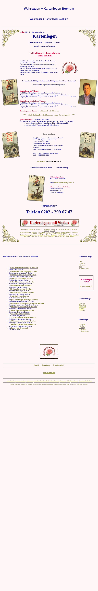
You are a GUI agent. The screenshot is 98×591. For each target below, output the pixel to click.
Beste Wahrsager (38, 382)
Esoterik (22, 235)
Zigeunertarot (58, 236)
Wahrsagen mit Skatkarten (21, 384)
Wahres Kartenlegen (20, 382)
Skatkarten (54, 235)
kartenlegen (75, 232)
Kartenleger (27, 232)
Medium (48, 232)
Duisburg (82, 328)
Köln (80, 267)
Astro (67, 235)
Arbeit (32, 236)
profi (65, 233)
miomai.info (39, 229)
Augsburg (82, 329)
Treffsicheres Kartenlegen (9, 382)
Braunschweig (84, 331)
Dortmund (82, 307)
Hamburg (82, 263)
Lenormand (41, 233)
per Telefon (66, 236)
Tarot (70, 235)
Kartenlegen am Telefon (82, 384)
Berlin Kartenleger (66, 232)
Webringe (12, 384)
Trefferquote (41, 232)
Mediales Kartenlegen (33, 384)
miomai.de (61, 229)
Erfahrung (54, 233)
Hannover (82, 324)
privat (21, 232)
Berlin (81, 261)
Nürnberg (82, 326)
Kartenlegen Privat (44, 380)
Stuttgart (82, 303)
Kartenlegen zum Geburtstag (33, 380)
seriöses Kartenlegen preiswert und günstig (16, 380)
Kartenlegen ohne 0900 (64, 382)
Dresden (82, 310)
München (82, 265)
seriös (40, 235)
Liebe (52, 232)
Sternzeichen (73, 384)
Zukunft (48, 235)
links (50, 233)
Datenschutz (41, 161)
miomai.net (32, 229)
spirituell (72, 236)
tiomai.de (46, 231)
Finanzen (34, 233)
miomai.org (47, 229)
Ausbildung (51, 236)
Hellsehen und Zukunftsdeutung (45, 384)
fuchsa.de (67, 229)
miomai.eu (54, 229)
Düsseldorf (82, 305)
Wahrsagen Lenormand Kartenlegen (50, 382)
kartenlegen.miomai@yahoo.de (64, 183)
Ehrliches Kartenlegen (54, 380)
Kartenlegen (24, 229)
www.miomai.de (49, 373)
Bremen (81, 309)
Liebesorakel (63, 380)
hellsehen (61, 233)
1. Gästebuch (44, 111)
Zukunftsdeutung (29, 382)
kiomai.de (52, 231)
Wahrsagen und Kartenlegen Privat (61, 384)
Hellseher (57, 232)
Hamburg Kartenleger (32, 235)
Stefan (63, 235)
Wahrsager (34, 232)
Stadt (59, 235)
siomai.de (74, 229)
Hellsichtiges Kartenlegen (72, 380)
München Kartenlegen (41, 236)
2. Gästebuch (54, 111)
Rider (43, 235)
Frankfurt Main (84, 268)
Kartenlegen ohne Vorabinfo (85, 380)
